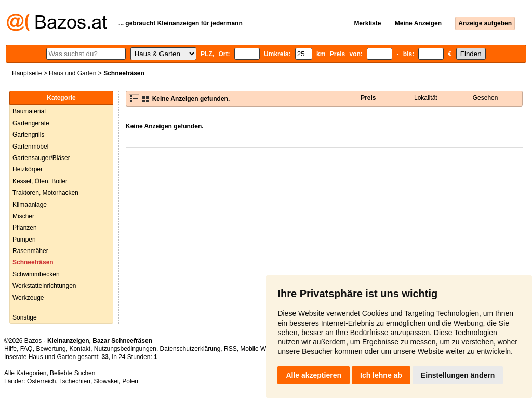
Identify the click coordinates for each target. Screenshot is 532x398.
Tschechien (74, 381)
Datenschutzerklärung (190, 348)
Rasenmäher (30, 251)
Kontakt (79, 348)
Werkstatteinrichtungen (44, 285)
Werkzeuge (28, 297)
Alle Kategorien (25, 373)
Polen (130, 381)
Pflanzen (24, 227)
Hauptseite (27, 73)
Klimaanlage (29, 204)
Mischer (23, 216)
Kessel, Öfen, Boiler (40, 181)
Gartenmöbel (30, 146)
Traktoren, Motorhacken (45, 192)
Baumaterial (29, 111)
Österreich (41, 381)
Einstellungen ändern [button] (458, 375)
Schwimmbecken (36, 274)
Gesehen (485, 97)
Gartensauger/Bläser (41, 158)
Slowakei (106, 381)
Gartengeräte (30, 123)
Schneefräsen (33, 262)
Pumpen (24, 239)
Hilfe (10, 348)
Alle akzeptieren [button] (313, 375)
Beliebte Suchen (72, 373)
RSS (230, 348)
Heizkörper (27, 169)
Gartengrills (28, 134)
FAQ (26, 348)
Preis (368, 97)
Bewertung (50, 348)
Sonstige (24, 317)
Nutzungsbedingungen (125, 348)
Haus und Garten (72, 73)
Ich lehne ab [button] (381, 375)
